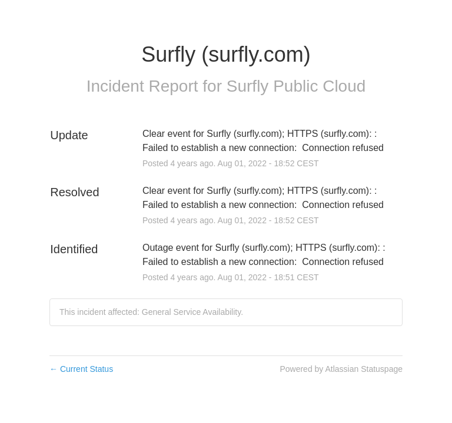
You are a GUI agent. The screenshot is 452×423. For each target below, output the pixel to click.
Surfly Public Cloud (296, 86)
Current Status (81, 369)
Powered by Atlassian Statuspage (341, 369)
